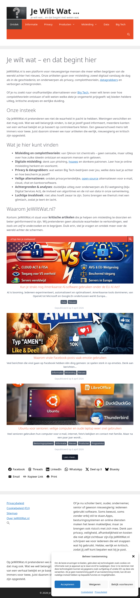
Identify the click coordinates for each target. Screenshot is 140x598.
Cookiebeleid (87, 592)
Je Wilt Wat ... (55, 11)
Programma (98, 443)
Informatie (31, 24)
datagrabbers (109, 80)
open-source (90, 178)
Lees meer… (70, 457)
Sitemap (12, 513)
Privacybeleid (101, 592)
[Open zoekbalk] (128, 34)
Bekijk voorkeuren (122, 584)
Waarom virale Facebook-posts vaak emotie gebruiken (69, 333)
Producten (68, 24)
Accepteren (67, 584)
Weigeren (94, 584)
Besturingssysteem (43, 443)
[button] (133, 556)
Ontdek (14, 24)
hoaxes (73, 161)
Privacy (48, 24)
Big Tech (121, 24)
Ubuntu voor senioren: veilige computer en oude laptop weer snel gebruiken (69, 404)
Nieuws (72, 301)
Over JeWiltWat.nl (18, 518)
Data (106, 24)
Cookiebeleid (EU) (18, 508)
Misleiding (90, 24)
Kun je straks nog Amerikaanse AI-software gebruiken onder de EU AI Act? (69, 262)
